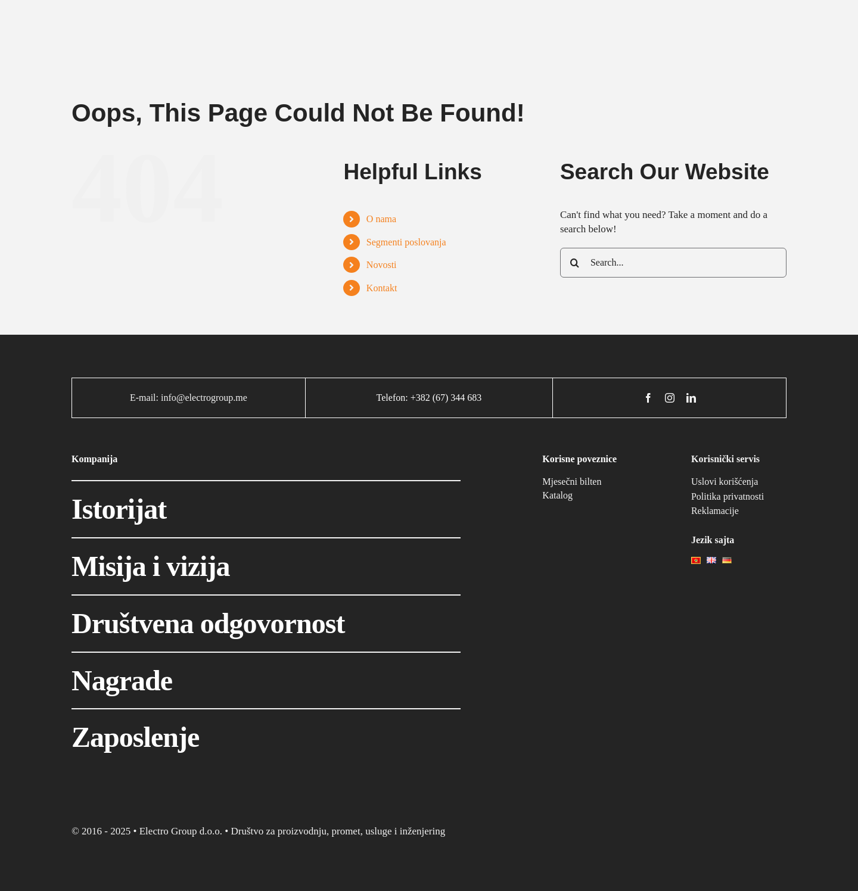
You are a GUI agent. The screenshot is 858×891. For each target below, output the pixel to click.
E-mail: (145, 397)
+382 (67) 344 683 (446, 397)
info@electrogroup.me (204, 397)
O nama (381, 219)
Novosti (381, 265)
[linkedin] (691, 398)
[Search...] (673, 263)
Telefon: (394, 397)
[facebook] (648, 398)
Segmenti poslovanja (406, 242)
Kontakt (381, 288)
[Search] (575, 263)
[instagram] (669, 398)
